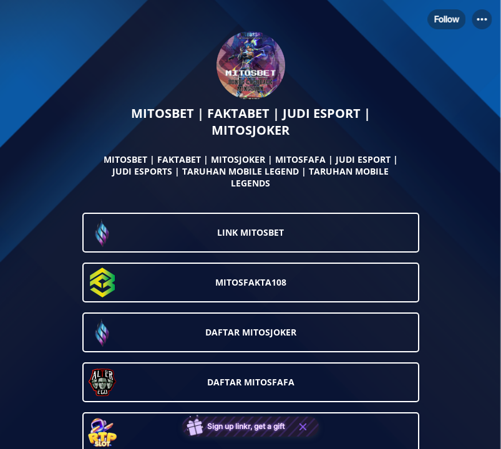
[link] (250, 233)
